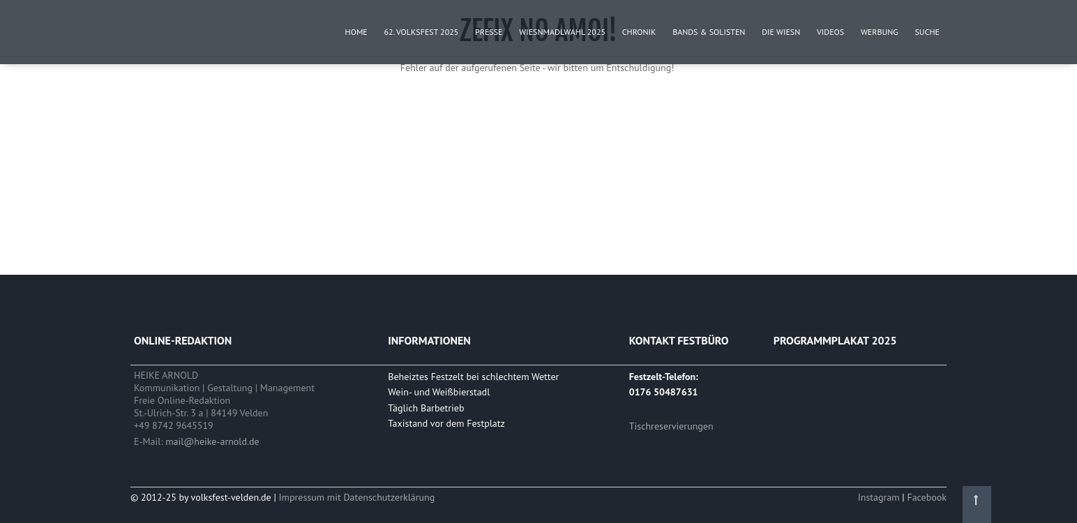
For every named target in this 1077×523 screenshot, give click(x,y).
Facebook (927, 497)
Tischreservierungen (671, 426)
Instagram (880, 497)
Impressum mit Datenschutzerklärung (357, 497)
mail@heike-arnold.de (212, 441)
